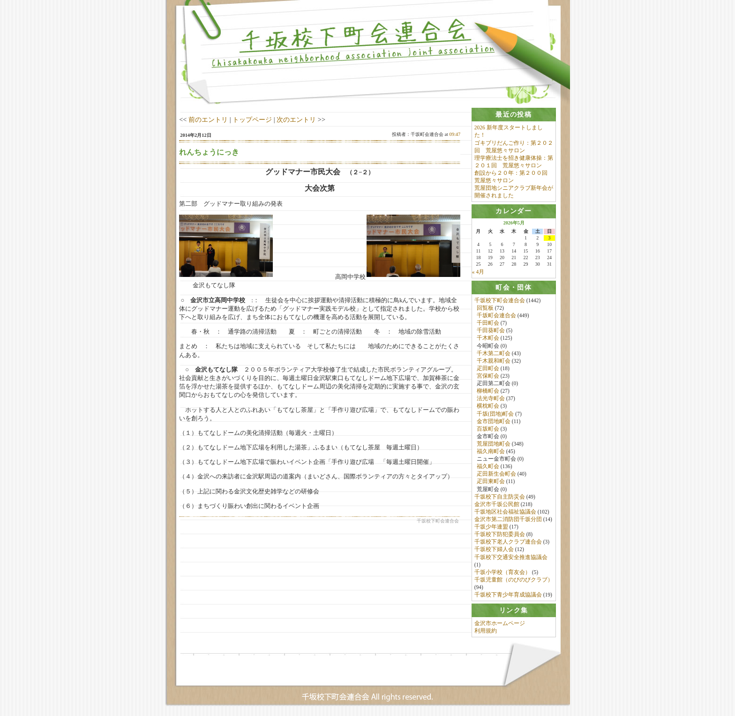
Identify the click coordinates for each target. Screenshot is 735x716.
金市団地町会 (493, 421)
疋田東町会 (491, 482)
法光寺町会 (491, 399)
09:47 (455, 134)
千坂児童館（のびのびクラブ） (513, 579)
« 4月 (478, 272)
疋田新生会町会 (496, 474)
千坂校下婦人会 (494, 549)
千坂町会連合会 (496, 315)
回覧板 (485, 308)
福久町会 (488, 467)
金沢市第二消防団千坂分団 (508, 519)
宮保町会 (488, 376)
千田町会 (488, 323)
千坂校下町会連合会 (499, 300)
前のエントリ (208, 119)
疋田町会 (488, 368)
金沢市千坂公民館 (496, 504)
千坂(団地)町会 (495, 414)
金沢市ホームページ (499, 623)
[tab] (514, 114)
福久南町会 (491, 451)
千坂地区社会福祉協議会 (505, 512)
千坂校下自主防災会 (499, 497)
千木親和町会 (493, 361)
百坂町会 (488, 429)
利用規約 (485, 631)
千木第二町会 (493, 353)
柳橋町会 (488, 391)
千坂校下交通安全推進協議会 (511, 557)
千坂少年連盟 (491, 527)
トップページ (252, 119)
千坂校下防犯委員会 (499, 534)
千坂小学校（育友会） (502, 572)
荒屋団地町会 (493, 444)
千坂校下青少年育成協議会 (508, 595)
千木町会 (488, 338)
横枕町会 (488, 406)
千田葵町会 (491, 331)
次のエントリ (296, 119)
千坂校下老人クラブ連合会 (508, 542)
